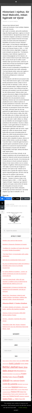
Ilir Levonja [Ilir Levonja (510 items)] (12, 384)
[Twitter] (16, 198)
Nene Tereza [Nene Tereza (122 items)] (25, 389)
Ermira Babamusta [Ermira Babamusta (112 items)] (17, 373)
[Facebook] (7, 198)
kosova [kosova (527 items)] (15, 387)
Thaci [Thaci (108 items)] (13, 399)
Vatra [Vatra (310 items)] (17, 399)
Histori (12, 204)
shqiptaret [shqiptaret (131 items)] (26, 396)
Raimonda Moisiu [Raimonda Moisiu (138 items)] (7, 394)
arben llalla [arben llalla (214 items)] (25, 360)
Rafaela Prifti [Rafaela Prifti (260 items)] (15, 392)
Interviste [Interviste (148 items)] (19, 384)
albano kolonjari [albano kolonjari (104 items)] (6, 360)
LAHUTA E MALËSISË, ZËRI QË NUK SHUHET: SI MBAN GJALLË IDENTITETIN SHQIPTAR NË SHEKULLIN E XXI (15, 281)
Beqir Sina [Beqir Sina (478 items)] (23, 367)
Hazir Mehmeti (14, 206)
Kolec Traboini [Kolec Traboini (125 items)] (8, 387)
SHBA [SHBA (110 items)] (7, 396)
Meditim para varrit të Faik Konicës (12, 240)
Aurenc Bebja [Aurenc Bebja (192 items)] (24, 363)
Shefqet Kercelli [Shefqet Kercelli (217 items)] (14, 396)
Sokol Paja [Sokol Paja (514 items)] (7, 399)
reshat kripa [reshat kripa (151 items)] (21, 394)
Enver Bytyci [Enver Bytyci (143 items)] (9, 373)
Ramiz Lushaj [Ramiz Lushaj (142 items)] (14, 394)
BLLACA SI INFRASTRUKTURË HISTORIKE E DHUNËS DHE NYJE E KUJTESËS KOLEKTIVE (16, 266)
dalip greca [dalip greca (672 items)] (8, 370)
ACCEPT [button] (16, 410)
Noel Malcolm (23, 206)
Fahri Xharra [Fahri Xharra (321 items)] (12, 377)
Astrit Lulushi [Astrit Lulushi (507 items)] (14, 363)
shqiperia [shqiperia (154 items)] (21, 396)
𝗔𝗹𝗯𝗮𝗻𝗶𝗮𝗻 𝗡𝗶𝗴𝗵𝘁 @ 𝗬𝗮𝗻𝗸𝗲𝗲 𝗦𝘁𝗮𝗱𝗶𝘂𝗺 (15, 303)
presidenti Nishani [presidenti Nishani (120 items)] (6, 391)
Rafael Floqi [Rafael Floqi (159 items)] (23, 392)
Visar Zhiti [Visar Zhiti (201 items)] (22, 399)
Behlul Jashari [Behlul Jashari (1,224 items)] (10, 367)
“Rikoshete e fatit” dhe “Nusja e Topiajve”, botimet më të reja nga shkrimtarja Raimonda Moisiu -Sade (15, 326)
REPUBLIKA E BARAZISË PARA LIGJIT (14, 260)
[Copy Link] (25, 198)
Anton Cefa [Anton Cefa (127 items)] (19, 360)
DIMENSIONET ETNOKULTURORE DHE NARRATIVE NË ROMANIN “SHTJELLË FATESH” (14, 289)
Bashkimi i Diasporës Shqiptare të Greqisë (15, 244)
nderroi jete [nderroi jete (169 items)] (14, 389)
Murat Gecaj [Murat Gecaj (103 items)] (7, 389)
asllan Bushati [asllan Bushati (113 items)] (6, 363)
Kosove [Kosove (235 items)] (20, 387)
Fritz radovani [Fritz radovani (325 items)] (14, 380)
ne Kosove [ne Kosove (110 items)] (19, 389)
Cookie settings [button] (22, 407)
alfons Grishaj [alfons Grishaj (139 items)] (12, 360)
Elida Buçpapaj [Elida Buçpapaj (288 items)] (18, 371)
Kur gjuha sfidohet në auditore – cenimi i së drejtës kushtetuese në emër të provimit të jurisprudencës (15, 273)
